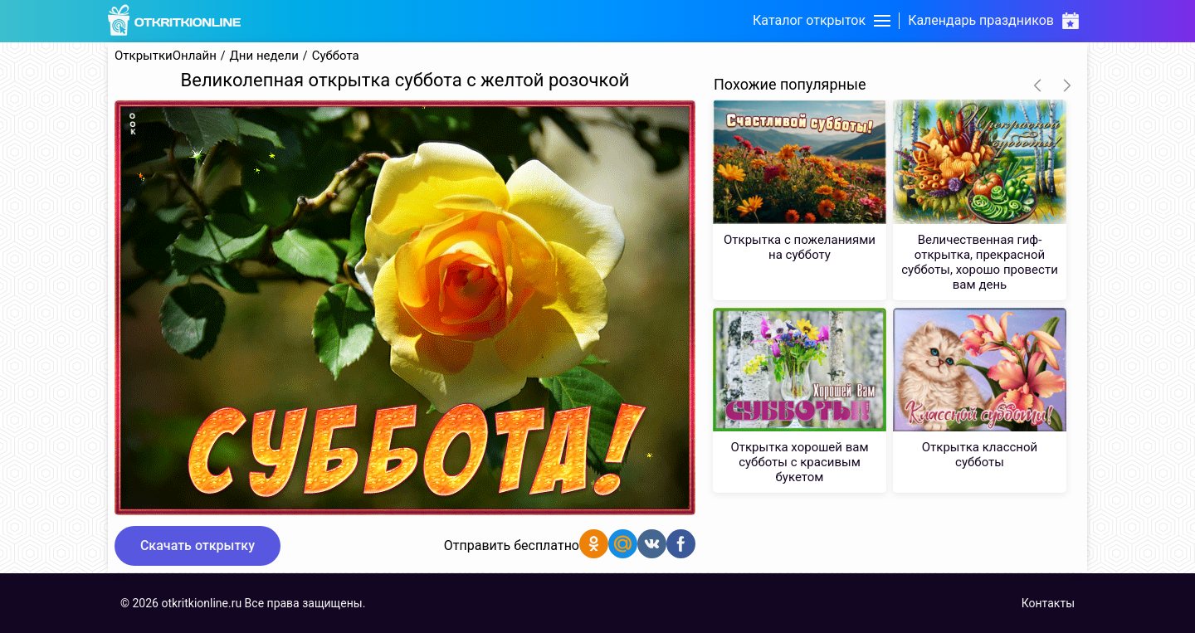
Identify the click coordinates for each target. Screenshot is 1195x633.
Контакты (1048, 603)
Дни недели (264, 56)
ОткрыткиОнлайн (166, 56)
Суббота (335, 56)
